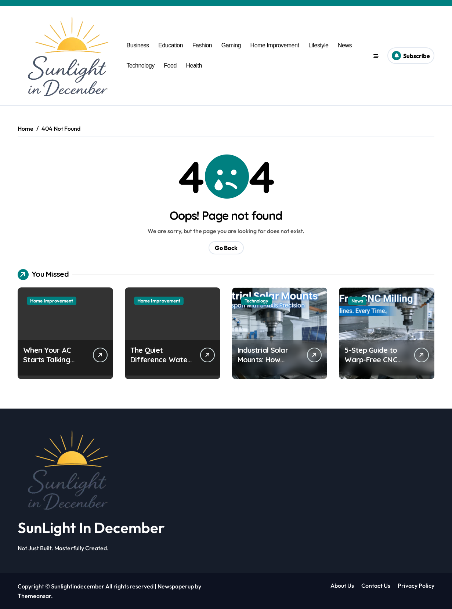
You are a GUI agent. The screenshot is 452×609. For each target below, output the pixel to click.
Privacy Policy (416, 585)
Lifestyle (318, 45)
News (345, 45)
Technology (141, 65)
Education (170, 45)
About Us (342, 585)
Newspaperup (176, 586)
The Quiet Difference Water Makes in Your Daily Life (160, 364)
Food (170, 65)
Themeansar (34, 595)
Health (194, 65)
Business (138, 45)
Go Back (226, 247)
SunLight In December (91, 527)
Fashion (202, 45)
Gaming (231, 45)
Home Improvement (274, 45)
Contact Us (375, 585)
